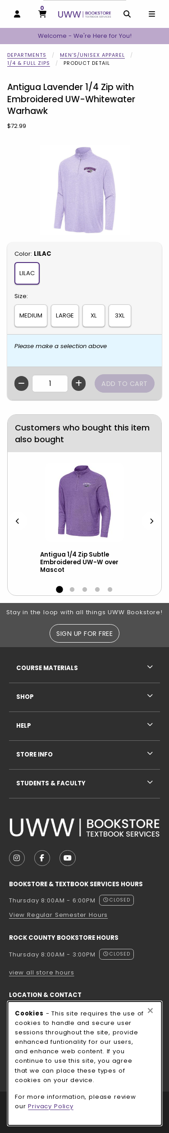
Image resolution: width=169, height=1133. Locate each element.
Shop (25, 697)
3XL (120, 315)
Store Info (34, 754)
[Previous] (17, 521)
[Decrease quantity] (21, 383)
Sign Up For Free (84, 633)
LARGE (65, 315)
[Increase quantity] (79, 383)
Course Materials (47, 668)
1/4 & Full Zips (28, 63)
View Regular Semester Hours (58, 915)
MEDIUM (30, 315)
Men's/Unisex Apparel (92, 55)
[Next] (151, 521)
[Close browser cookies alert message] (150, 1011)
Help (23, 725)
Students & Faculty (51, 783)
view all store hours (41, 972)
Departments (26, 55)
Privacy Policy (50, 1106)
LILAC (27, 273)
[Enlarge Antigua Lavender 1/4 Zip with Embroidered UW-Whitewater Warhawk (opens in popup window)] (85, 190)
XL (94, 315)
